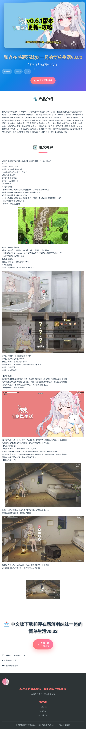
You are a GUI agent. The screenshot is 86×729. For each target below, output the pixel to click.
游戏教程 (43, 711)
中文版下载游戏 (43, 80)
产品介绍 (43, 707)
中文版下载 (43, 715)
